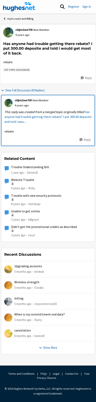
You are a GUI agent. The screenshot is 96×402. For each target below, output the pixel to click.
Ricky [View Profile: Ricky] (31, 188)
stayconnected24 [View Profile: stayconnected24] (45, 304)
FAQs (44, 373)
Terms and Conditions (21, 373)
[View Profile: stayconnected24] (8, 301)
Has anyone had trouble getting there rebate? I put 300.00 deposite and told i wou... (48, 117)
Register (73, 7)
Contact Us (71, 373)
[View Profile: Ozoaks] (8, 285)
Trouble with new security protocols (36, 196)
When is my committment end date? (39, 314)
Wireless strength (26, 282)
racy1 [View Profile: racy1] (31, 235)
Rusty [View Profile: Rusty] (38, 320)
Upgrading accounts (28, 266)
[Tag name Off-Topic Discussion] (16, 70)
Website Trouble (22, 180)
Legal (56, 373)
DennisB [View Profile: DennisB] (32, 172)
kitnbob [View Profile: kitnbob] (39, 272)
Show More (48, 348)
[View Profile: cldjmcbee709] (8, 32)
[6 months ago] (22, 336)
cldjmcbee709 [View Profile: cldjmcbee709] (23, 30)
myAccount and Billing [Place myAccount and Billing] (18, 18)
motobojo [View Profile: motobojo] (34, 204)
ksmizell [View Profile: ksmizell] (39, 336)
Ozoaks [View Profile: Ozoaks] (39, 288)
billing (18, 298)
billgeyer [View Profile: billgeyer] (33, 219)
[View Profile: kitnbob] (8, 269)
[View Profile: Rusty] (8, 317)
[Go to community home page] (19, 6)
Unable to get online (25, 211)
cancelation (22, 330)
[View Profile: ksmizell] (8, 333)
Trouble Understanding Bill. (30, 167)
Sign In (86, 7)
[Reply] (86, 78)
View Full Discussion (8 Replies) (23, 90)
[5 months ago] (22, 271)
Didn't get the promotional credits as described (44, 227)
